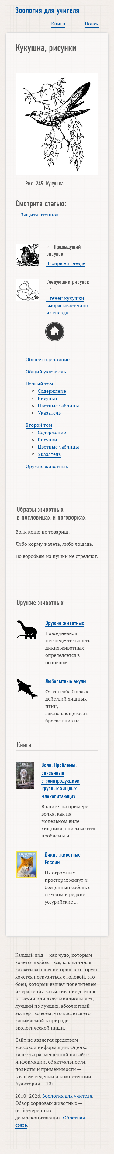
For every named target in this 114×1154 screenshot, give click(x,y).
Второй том (39, 425)
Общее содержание (48, 359)
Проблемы (64, 765)
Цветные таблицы (58, 405)
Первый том (39, 383)
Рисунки (47, 398)
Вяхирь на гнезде (65, 263)
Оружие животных (47, 466)
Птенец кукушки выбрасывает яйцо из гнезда (67, 305)
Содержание (52, 391)
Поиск (92, 23)
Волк (46, 765)
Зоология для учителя (47, 10)
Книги (58, 23)
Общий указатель (46, 371)
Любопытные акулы (65, 681)
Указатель (49, 412)
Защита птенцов (39, 214)
